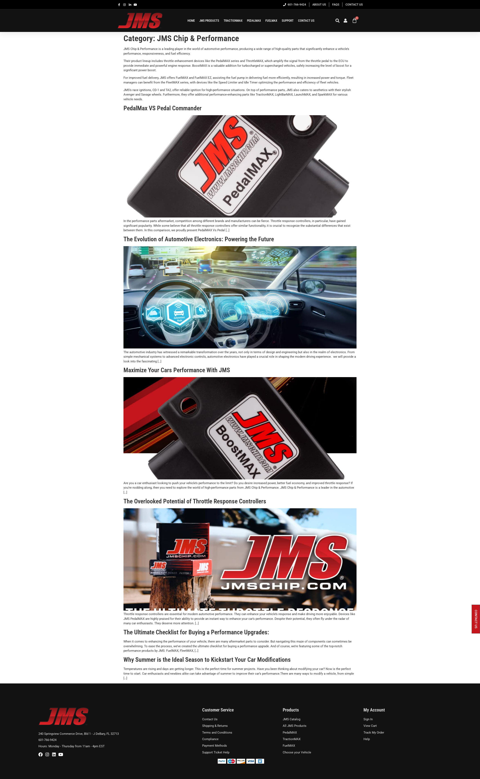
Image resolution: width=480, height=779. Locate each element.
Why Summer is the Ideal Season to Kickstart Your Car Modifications (207, 659)
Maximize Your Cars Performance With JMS (176, 370)
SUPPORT (288, 21)
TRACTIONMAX (233, 21)
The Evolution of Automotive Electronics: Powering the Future (198, 239)
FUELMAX (271, 21)
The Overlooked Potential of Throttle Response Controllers (194, 501)
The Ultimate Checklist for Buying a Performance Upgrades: (196, 632)
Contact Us (306, 21)
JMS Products (209, 21)
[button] (476, 619)
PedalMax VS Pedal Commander (162, 108)
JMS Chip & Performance (140, 49)
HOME (191, 21)
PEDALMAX (254, 21)
